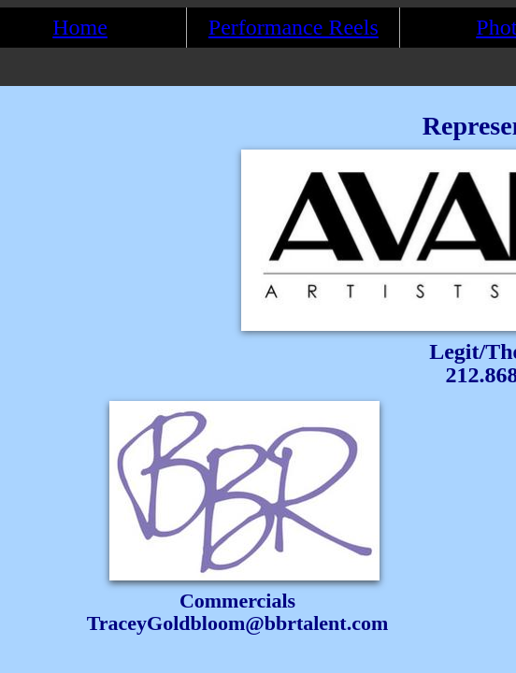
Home (80, 27)
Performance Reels (293, 27)
